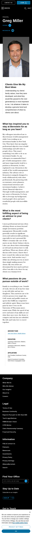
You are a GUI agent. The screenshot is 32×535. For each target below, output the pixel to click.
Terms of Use (7, 408)
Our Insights (7, 389)
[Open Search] (25, 8)
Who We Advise (8, 386)
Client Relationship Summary (13, 428)
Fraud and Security (9, 432)
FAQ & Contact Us (9, 443)
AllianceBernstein (9, 464)
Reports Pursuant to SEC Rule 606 (15, 415)
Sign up (6, 498)
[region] (16, 522)
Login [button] (22, 3)
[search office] (26, 481)
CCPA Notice (7, 425)
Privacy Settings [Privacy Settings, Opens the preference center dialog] (16, 527)
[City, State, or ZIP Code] (15, 481)
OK (16, 531)
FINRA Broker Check (10, 421)
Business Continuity (10, 411)
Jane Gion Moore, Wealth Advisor (17, 333)
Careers (5, 396)
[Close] (30, 512)
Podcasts (6, 447)
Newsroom (6, 450)
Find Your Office (11, 476)
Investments (7, 454)
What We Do (7, 382)
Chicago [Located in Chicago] (5, 25)
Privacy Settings (8, 461)
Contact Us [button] (8, 3)
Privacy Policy (7, 457)
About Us (6, 393)
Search (5, 467)
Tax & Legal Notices (10, 418)
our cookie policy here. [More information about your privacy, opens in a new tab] (20, 523)
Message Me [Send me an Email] (8, 30)
